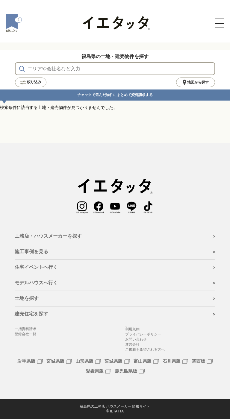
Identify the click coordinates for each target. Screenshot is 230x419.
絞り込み (30, 82)
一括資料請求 (25, 329)
